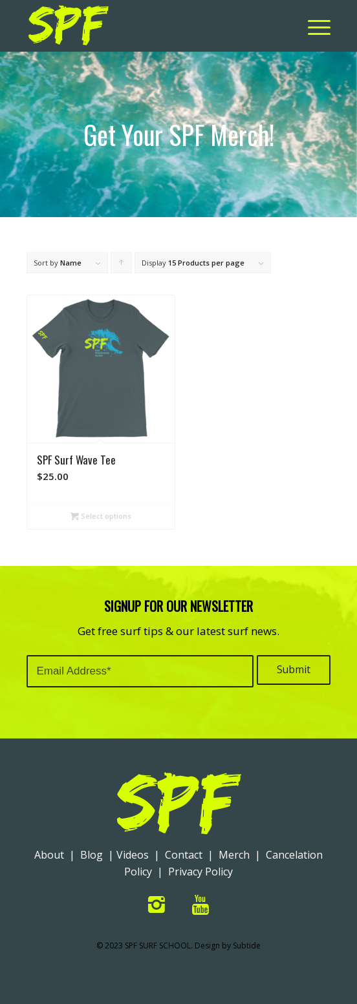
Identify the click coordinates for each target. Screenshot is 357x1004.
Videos (132, 855)
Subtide (247, 945)
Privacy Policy (200, 871)
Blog (91, 855)
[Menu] (312, 26)
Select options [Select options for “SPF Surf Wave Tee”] (100, 516)
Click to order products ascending (121, 265)
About (49, 855)
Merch (234, 855)
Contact (183, 855)
